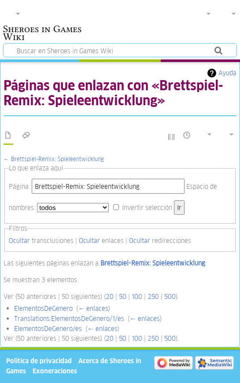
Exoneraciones (55, 371)
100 (137, 296)
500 (170, 296)
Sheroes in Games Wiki (42, 34)
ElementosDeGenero (43, 308)
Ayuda (227, 73)
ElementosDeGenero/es (48, 328)
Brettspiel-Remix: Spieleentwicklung (57, 159)
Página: (19, 186)
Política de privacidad (39, 361)
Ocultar (19, 240)
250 (153, 296)
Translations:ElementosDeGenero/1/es (69, 318)
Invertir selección (147, 207)
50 (122, 296)
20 (110, 296)
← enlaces (93, 308)
